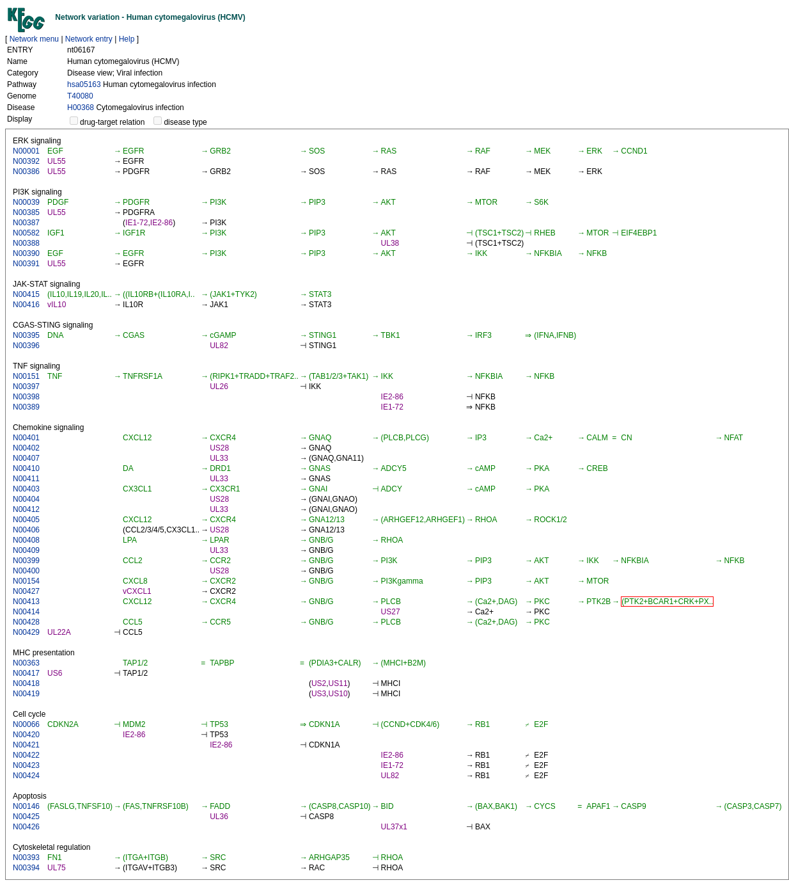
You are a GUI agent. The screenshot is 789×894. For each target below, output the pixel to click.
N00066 (26, 724)
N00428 (26, 622)
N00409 (26, 550)
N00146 (26, 806)
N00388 (26, 243)
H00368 (80, 107)
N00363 (26, 663)
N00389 (26, 407)
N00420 (26, 734)
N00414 (26, 611)
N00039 (26, 202)
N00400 (26, 570)
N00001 (26, 151)
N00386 (26, 171)
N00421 (26, 744)
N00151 (26, 376)
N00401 (26, 437)
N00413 (26, 601)
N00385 (26, 212)
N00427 (26, 591)
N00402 (26, 447)
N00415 (26, 294)
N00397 (26, 386)
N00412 (26, 509)
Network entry (89, 39)
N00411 (26, 478)
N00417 (26, 673)
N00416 (26, 304)
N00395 (26, 335)
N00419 (26, 693)
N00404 (26, 499)
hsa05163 (84, 84)
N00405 (26, 519)
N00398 (26, 396)
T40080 (80, 96)
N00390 (26, 253)
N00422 (26, 755)
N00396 (26, 345)
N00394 (26, 867)
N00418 (26, 683)
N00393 (26, 857)
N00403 (26, 488)
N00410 (26, 468)
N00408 (26, 540)
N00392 (26, 161)
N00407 (26, 458)
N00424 (26, 775)
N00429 (26, 632)
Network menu (34, 39)
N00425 (26, 816)
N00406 (26, 529)
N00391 (26, 263)
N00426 (26, 826)
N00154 (26, 581)
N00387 (26, 222)
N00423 (26, 765)
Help (127, 39)
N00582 (26, 232)
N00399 (26, 560)
